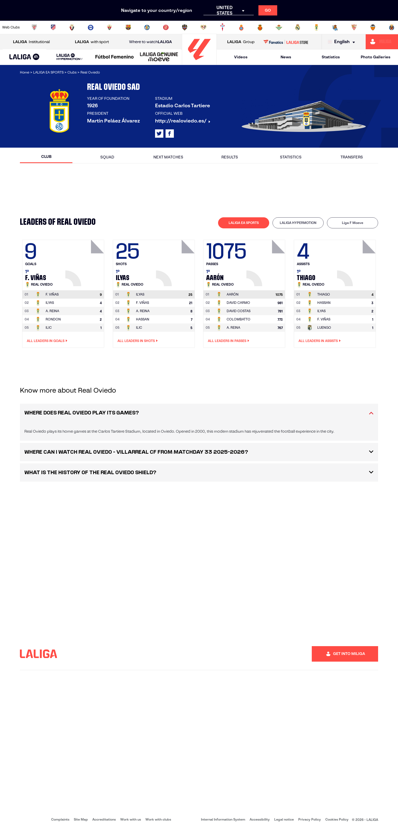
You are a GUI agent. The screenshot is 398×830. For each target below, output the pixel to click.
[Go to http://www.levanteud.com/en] (184, 27)
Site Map (81, 819)
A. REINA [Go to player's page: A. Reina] (52, 311)
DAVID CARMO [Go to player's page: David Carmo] (238, 302)
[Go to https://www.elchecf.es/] (109, 27)
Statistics (331, 57)
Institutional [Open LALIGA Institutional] (31, 42)
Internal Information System (223, 819)
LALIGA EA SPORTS (244, 223)
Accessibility (260, 819)
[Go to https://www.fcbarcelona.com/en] (128, 27)
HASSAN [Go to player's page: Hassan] (142, 319)
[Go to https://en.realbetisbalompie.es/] (279, 27)
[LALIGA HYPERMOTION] (69, 57)
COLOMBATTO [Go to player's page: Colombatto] (238, 319)
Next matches (168, 157)
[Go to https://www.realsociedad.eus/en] (335, 27)
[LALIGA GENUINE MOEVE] (159, 57)
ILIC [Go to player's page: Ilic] (49, 327)
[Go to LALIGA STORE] (285, 41)
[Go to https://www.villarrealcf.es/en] (391, 27)
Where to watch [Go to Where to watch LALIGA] (150, 42)
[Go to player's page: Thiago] (357, 261)
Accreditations (104, 819)
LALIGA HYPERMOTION (298, 223)
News (286, 57)
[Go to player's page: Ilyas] (176, 261)
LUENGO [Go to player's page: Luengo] (324, 327)
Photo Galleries (375, 57)
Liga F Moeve (352, 223)
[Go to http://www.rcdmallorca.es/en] (260, 27)
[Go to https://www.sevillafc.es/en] (354, 27)
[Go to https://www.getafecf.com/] (147, 27)
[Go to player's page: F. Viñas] (85, 261)
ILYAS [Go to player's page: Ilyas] (50, 302)
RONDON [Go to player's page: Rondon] (53, 319)
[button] (24, 57)
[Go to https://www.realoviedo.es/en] (316, 27)
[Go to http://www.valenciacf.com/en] (373, 27)
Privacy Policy (309, 819)
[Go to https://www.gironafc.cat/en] (166, 27)
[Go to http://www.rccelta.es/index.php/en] (222, 27)
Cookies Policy (337, 819)
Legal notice (284, 819)
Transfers (352, 157)
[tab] (243, 222)
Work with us (130, 819)
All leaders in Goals (47, 341)
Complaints (60, 819)
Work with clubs (158, 819)
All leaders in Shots (137, 341)
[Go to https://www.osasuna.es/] (72, 27)
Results (229, 157)
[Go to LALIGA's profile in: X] (159, 133)
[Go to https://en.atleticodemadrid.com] (53, 27)
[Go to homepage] (199, 62)
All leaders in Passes (228, 341)
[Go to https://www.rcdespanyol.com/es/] (241, 27)
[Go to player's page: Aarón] (266, 261)
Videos (240, 57)
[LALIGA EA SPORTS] (24, 57)
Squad (107, 157)
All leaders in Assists (319, 341)
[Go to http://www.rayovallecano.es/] (203, 27)
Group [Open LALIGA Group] (241, 42)
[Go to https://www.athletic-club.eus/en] (34, 27)
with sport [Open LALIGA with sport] (92, 42)
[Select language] (343, 42)
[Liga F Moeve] (114, 57)
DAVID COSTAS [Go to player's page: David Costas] (238, 311)
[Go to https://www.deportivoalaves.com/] (91, 27)
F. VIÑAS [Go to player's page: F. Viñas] (142, 302)
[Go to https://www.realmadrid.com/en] (298, 27)
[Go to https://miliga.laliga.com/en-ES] (382, 41)
